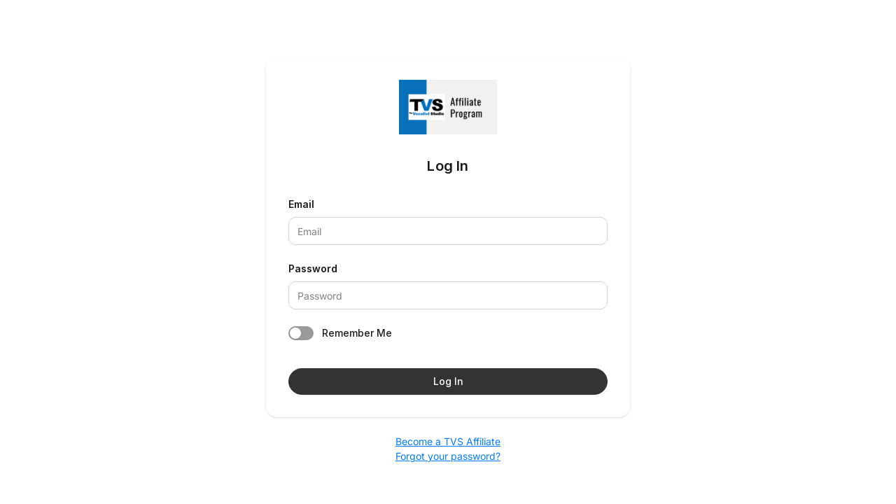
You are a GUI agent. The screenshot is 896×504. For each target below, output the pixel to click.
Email (301, 204)
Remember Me (357, 333)
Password (312, 268)
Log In (448, 381)
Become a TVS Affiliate (448, 441)
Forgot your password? (448, 456)
